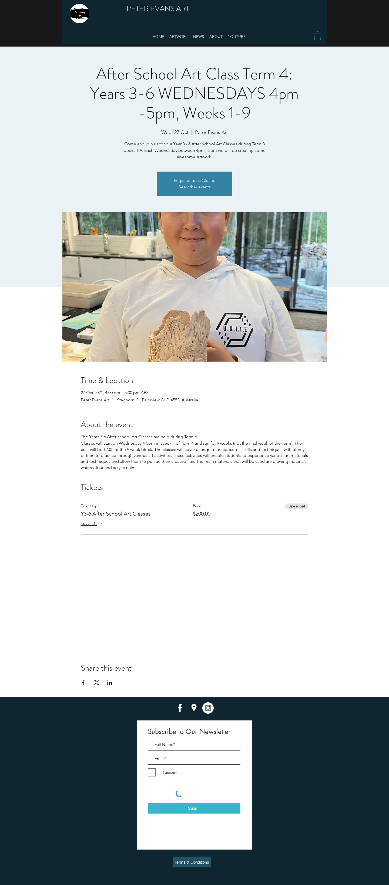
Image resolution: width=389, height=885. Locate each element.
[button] (317, 35)
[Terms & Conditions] (192, 862)
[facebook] (180, 708)
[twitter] (208, 708)
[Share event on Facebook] (83, 682)
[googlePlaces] (194, 708)
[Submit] (194, 808)
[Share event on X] (96, 682)
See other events (195, 186)
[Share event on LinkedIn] (109, 682)
